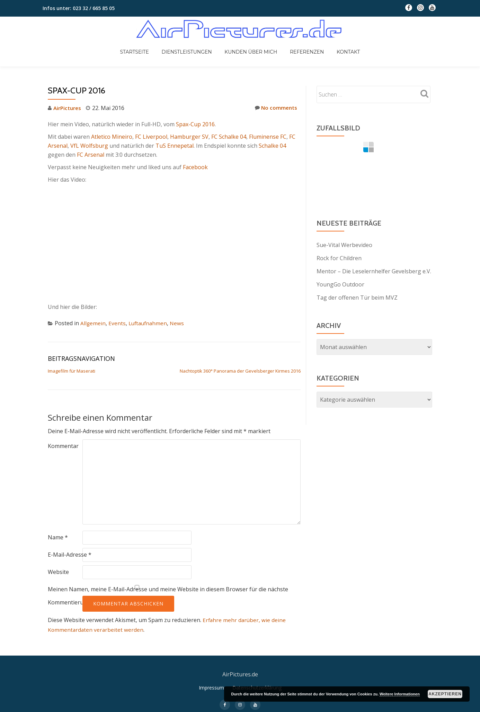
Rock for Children (339, 258)
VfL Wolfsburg (89, 145)
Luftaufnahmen (149, 323)
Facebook (195, 167)
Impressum (211, 697)
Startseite (146, 46)
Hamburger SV (189, 136)
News (179, 323)
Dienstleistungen (192, 46)
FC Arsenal (90, 154)
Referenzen (301, 46)
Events (117, 323)
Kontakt (336, 46)
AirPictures (68, 108)
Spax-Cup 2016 (195, 124)
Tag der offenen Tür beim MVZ (357, 297)
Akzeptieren (445, 694)
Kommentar (63, 446)
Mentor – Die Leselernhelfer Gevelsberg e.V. (374, 271)
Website (58, 572)
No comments (275, 108)
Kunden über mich (250, 46)
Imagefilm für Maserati (71, 371)
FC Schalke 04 (228, 136)
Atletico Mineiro (111, 136)
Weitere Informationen (400, 694)
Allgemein (93, 323)
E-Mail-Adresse (69, 554)
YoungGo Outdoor (340, 284)
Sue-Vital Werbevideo (344, 245)
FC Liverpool (151, 136)
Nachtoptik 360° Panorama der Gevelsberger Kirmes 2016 (240, 371)
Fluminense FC (267, 136)
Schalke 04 (272, 145)
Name (58, 537)
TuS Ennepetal (174, 145)
